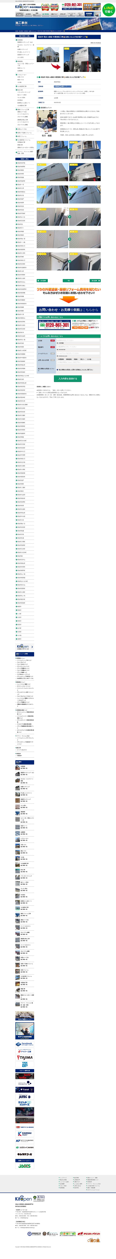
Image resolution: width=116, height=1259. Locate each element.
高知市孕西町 (21, 274)
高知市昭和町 (21, 426)
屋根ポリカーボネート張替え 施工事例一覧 (24, 997)
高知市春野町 (21, 166)
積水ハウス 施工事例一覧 (21, 852)
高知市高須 (20, 210)
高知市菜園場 (21, 354)
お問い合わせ (77, 1185)
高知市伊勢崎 (21, 368)
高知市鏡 (20, 556)
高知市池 (20, 224)
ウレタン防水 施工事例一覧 (21, 890)
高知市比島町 (21, 264)
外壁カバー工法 (21, 129)
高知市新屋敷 (21, 292)
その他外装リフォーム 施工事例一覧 (23, 977)
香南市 (19, 610)
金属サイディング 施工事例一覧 (22, 788)
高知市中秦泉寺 (21, 357)
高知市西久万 (21, 246)
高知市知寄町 (21, 502)
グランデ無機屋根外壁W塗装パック (25, 727)
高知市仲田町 (21, 430)
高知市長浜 (20, 206)
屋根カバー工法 (21, 111)
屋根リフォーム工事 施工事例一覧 (23, 915)
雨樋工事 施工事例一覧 (21, 990)
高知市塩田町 (21, 545)
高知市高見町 (21, 448)
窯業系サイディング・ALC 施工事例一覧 (24, 774)
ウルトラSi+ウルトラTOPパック (25, 696)
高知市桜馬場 (21, 577)
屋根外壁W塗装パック (92, 1179)
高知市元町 (20, 379)
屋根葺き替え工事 (22, 119)
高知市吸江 (20, 491)
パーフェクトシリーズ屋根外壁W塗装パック (25, 717)
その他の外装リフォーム (93, 1185)
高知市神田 (20, 173)
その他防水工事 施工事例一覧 (21, 908)
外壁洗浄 (19, 755)
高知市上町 (20, 271)
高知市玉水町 (21, 549)
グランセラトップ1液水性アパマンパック (25, 743)
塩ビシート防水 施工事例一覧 (21, 883)
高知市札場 (20, 538)
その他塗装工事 (21, 86)
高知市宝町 (20, 343)
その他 (19, 82)
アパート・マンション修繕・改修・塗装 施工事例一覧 (24, 1005)
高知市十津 (20, 314)
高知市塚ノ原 (21, 238)
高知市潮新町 (21, 300)
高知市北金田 (21, 336)
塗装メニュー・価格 (92, 1177)
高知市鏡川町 (21, 599)
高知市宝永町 (21, 329)
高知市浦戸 (20, 480)
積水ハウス (20, 79)
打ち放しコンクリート (23, 52)
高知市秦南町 (21, 361)
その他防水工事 (21, 105)
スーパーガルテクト (23, 114)
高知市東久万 (21, 260)
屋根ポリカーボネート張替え (25, 147)
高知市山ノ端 (21, 574)
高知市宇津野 (21, 455)
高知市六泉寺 (21, 325)
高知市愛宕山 (21, 318)
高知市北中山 (21, 559)
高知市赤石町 (21, 527)
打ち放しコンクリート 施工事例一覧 (23, 794)
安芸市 (19, 624)
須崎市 (19, 639)
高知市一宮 (20, 184)
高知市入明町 (21, 541)
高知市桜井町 (21, 390)
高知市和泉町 (21, 372)
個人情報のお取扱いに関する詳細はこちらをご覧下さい (76, 369)
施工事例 (76, 1177)
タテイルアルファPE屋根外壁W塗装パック (25, 731)
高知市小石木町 (21, 552)
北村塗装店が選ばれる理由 (19, 14)
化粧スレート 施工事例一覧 (21, 827)
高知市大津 (20, 188)
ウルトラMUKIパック (22, 664)
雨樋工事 (20, 145)
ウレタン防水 (21, 97)
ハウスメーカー (21, 74)
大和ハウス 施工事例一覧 (21, 846)
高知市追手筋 (21, 163)
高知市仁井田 (21, 253)
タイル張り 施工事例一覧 (21, 807)
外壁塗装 (56, 86)
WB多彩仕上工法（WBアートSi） (25, 678)
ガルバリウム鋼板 (22, 116)
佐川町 (19, 628)
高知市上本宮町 (21, 350)
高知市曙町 (20, 311)
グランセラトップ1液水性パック (25, 676)
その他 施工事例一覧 (21, 858)
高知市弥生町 (21, 411)
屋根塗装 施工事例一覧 (21, 813)
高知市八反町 (21, 278)
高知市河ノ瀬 (21, 339)
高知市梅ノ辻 (21, 523)
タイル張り (20, 57)
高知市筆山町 (21, 512)
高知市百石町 (21, 220)
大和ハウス (20, 77)
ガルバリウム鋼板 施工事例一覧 (22, 933)
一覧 (68, 280)
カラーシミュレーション (93, 1189)
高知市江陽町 (21, 415)
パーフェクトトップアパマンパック (25, 739)
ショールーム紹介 (71, 14)
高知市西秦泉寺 (21, 393)
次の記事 (43, 280)
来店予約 (76, 1187)
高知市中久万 (21, 451)
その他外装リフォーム (23, 140)
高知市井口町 (21, 401)
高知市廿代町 (21, 444)
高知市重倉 (20, 437)
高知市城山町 (21, 365)
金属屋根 (20, 70)
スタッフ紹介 (80, 14)
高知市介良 (20, 195)
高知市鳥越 (20, 530)
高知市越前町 (21, 433)
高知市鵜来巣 (21, 473)
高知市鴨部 (20, 231)
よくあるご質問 (78, 1183)
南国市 (19, 606)
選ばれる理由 (63, 1179)
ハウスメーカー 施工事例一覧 (21, 839)
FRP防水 (20, 100)
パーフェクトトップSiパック (24, 660)
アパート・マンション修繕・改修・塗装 (25, 152)
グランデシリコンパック (23, 666)
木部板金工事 (21, 142)
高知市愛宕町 (21, 476)
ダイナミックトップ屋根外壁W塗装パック (25, 713)
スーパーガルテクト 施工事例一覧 (23, 927)
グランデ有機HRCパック (23, 668)
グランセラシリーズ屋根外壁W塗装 (25, 721)
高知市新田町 (21, 249)
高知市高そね (21, 585)
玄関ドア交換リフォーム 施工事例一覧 (24, 965)
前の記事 (94, 280)
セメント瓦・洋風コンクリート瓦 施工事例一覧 (24, 820)
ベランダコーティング (23, 92)
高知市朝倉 (20, 177)
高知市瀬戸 (20, 199)
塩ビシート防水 (21, 95)
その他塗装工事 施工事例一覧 (21, 864)
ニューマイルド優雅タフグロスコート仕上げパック (25, 699)
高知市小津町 (21, 469)
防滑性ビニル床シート (23, 103)
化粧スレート (21, 68)
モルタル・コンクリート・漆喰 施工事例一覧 (24, 781)
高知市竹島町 (21, 213)
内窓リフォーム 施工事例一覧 (21, 971)
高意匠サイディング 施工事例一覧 (23, 800)
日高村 (19, 631)
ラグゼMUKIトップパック (23, 674)
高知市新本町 (21, 397)
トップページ (63, 1177)
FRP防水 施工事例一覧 (21, 896)
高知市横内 (20, 235)
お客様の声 (77, 1179)
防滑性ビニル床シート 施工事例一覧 (23, 902)
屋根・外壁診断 (91, 1187)
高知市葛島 (20, 347)
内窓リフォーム (21, 136)
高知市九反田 (21, 494)
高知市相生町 (21, 498)
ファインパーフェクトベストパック (25, 689)
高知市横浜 (20, 170)
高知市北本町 (21, 408)
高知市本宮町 (21, 567)
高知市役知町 (21, 603)
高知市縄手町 (21, 570)
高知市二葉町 (21, 487)
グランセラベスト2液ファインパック (25, 693)
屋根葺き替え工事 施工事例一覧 (22, 940)
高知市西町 (20, 484)
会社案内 (28, 14)
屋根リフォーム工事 (23, 109)
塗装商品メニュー (37, 14)
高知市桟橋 (20, 296)
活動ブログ (54, 14)
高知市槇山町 (21, 563)
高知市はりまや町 (22, 581)
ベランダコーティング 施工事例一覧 (23, 877)
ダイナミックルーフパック (23, 686)
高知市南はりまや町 (23, 375)
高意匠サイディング (23, 54)
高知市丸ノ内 (21, 595)
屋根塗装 (20, 61)
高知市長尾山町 (21, 383)
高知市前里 (20, 505)
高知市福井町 (21, 181)
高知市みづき (21, 217)
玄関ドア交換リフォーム (24, 132)
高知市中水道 (21, 516)
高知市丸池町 (21, 509)
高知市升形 (20, 534)
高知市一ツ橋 (21, 242)
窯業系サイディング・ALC (25, 42)
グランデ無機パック (22, 672)
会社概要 (62, 1183)
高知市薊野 (20, 202)
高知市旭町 (20, 256)
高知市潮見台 (21, 192)
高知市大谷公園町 (22, 404)
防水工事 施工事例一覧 (21, 871)
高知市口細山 (21, 285)
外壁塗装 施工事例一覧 (21, 767)
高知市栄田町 (21, 588)
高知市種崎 (20, 307)
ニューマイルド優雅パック (23, 684)
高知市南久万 (21, 458)
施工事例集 (45, 14)
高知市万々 (20, 228)
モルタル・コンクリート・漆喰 (25, 45)
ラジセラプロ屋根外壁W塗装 (24, 724)
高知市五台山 (21, 282)
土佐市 (19, 617)
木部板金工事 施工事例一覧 (21, 984)
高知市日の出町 (21, 440)
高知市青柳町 (21, 422)
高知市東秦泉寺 (21, 303)
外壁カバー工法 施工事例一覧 (21, 959)
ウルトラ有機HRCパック (23, 670)
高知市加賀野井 (21, 289)
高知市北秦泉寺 (21, 267)
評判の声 (62, 14)
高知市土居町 (21, 592)
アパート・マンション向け (94, 1183)
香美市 (19, 621)
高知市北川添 (21, 462)
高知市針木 (20, 332)
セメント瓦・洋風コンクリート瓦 (25, 64)
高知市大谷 (20, 520)
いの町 (19, 613)
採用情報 (62, 1187)
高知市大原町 (21, 466)
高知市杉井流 (21, 386)
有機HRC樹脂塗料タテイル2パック (25, 705)
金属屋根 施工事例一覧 (21, 833)
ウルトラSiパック (21, 662)
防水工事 (20, 90)
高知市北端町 (21, 419)
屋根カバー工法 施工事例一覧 (21, 921)
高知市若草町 (21, 321)
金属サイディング (66, 86)
